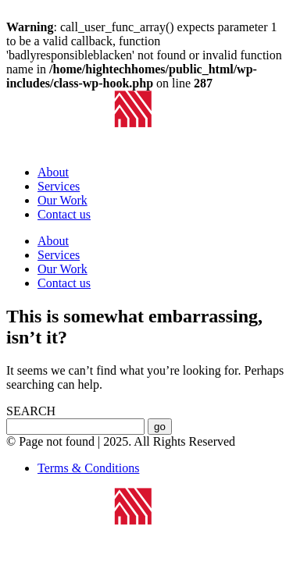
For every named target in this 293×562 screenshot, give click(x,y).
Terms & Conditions (88, 468)
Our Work (63, 200)
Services (59, 186)
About (53, 172)
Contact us (64, 214)
